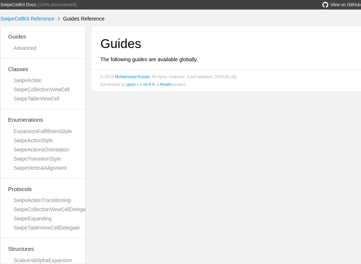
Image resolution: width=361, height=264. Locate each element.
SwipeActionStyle (33, 140)
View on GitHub (341, 4)
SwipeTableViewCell (37, 99)
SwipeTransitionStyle (37, 159)
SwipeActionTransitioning (42, 200)
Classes (18, 69)
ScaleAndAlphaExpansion (43, 260)
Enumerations (25, 120)
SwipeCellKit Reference (27, 19)
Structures (21, 249)
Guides (17, 36)
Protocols (20, 189)
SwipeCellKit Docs (18, 4)
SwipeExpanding (32, 218)
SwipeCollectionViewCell (41, 89)
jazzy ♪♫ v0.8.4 (140, 84)
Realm (166, 84)
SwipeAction (28, 80)
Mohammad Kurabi (132, 76)
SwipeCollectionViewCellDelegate (52, 209)
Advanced (25, 48)
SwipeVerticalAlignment (40, 168)
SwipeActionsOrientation (41, 150)
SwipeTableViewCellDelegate (47, 228)
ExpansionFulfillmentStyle (43, 131)
